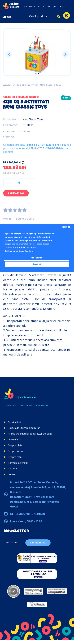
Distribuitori (14, 422)
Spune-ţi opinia (25, 218)
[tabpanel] (37, 54)
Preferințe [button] (37, 257)
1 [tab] (35, 73)
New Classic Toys (32, 119)
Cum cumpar (15, 439)
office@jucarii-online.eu (27, 514)
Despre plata (15, 445)
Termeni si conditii (18, 462)
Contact (12, 474)
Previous (8, 54)
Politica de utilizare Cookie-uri (24, 427)
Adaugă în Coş (16, 193)
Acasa (7, 84)
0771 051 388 (44, 6)
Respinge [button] (65, 226)
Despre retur (15, 456)
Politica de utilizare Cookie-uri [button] (19, 251)
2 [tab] (38, 73)
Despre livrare (16, 451)
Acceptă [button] (37, 264)
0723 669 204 (59, 6)
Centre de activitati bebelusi (21, 96)
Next (65, 54)
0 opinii (7, 218)
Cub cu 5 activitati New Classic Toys (38, 84)
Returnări (13, 468)
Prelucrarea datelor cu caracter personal (30, 433)
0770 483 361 (30, 6)
